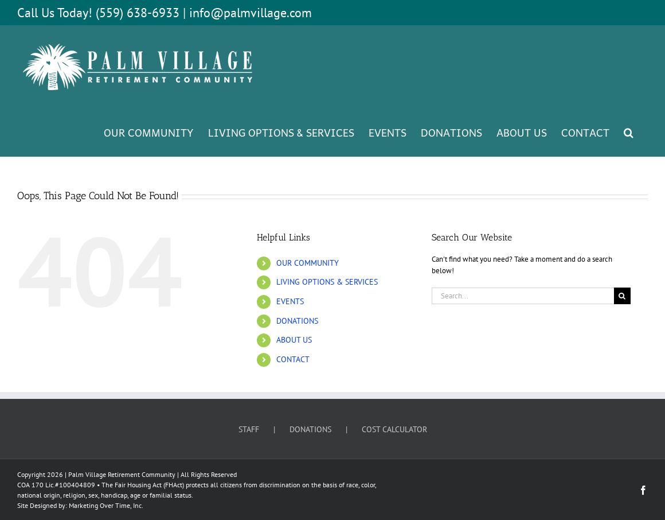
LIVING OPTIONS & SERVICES (327, 282)
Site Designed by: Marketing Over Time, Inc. (80, 505)
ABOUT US (294, 340)
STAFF (248, 429)
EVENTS (290, 301)
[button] (628, 132)
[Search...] (523, 296)
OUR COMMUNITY (307, 263)
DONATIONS (297, 321)
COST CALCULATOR (394, 429)
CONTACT (293, 359)
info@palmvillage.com (250, 13)
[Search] (622, 296)
